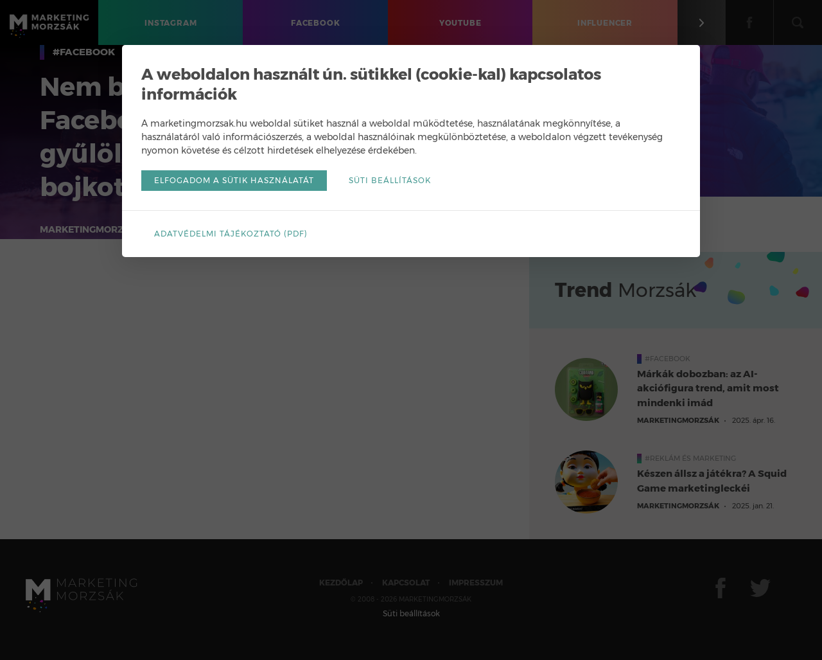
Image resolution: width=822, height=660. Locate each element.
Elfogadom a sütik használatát (234, 180)
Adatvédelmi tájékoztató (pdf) (231, 233)
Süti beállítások (390, 180)
